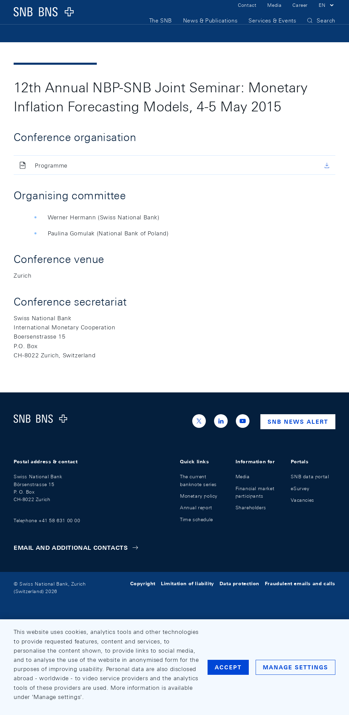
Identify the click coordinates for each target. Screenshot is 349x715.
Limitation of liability (187, 584)
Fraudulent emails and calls (300, 584)
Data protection (239, 584)
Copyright (142, 584)
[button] (327, 13)
